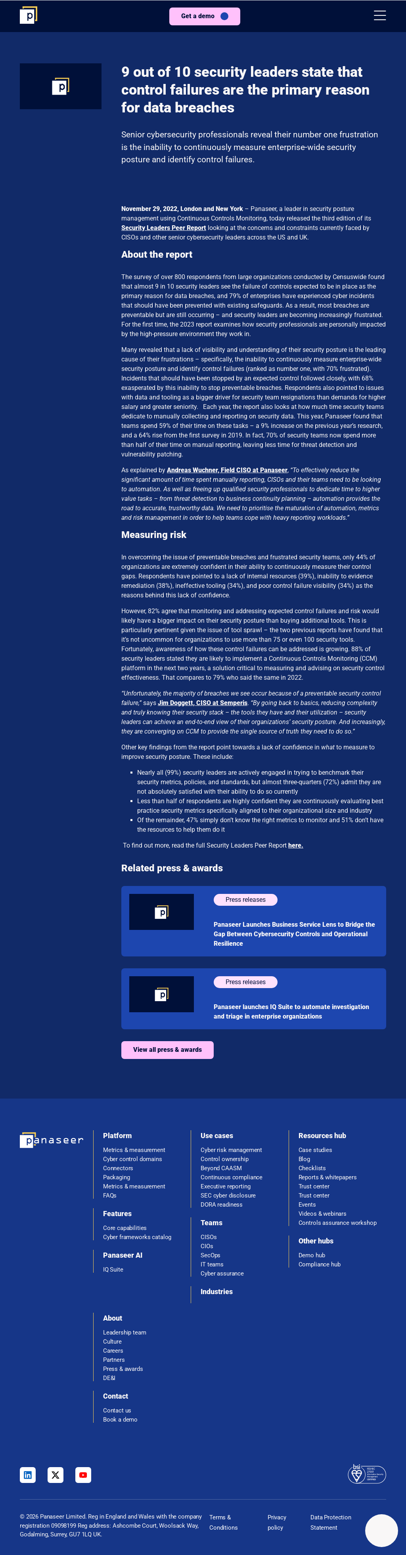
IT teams (212, 1265)
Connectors (118, 1168)
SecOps (210, 1255)
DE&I (109, 1378)
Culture (112, 1342)
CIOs (207, 1246)
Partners (114, 1360)
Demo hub (312, 1255)
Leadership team (124, 1333)
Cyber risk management (231, 1150)
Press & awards (123, 1369)
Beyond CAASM (221, 1168)
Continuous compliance (231, 1178)
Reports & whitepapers (328, 1178)
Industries (217, 1291)
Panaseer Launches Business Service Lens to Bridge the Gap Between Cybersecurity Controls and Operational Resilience (294, 934)
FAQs (110, 1196)
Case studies (315, 1150)
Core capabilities (125, 1228)
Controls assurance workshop (338, 1223)
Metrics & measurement (134, 1150)
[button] (380, 16)
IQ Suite (113, 1270)
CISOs (208, 1237)
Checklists (312, 1168)
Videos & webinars (323, 1214)
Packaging (116, 1178)
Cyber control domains (132, 1159)
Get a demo (197, 16)
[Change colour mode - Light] (381, 1530)
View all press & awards (167, 1049)
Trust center (314, 1187)
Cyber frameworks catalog (137, 1237)
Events (307, 1205)
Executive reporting (225, 1187)
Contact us (117, 1411)
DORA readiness (222, 1205)
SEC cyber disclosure (228, 1196)
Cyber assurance (222, 1274)
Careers (113, 1351)
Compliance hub (320, 1265)
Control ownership (224, 1159)
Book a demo (120, 1420)
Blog (304, 1159)
